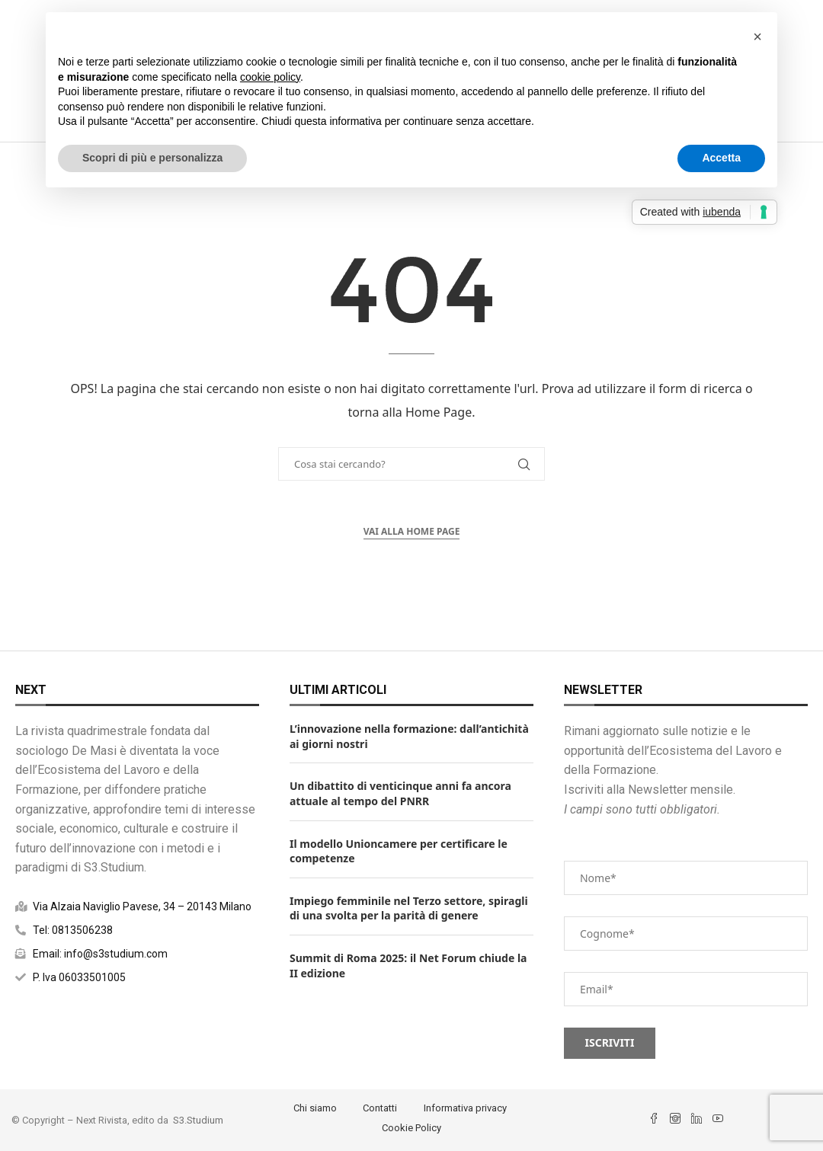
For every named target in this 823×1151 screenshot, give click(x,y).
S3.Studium (198, 1120)
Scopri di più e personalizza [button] (152, 158)
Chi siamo (315, 1108)
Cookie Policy (411, 1127)
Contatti (380, 1108)
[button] (757, 36)
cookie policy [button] (270, 77)
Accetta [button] (721, 158)
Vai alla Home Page (411, 531)
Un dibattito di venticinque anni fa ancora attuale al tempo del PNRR (400, 793)
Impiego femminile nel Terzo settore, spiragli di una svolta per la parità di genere (409, 908)
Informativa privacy (465, 1108)
